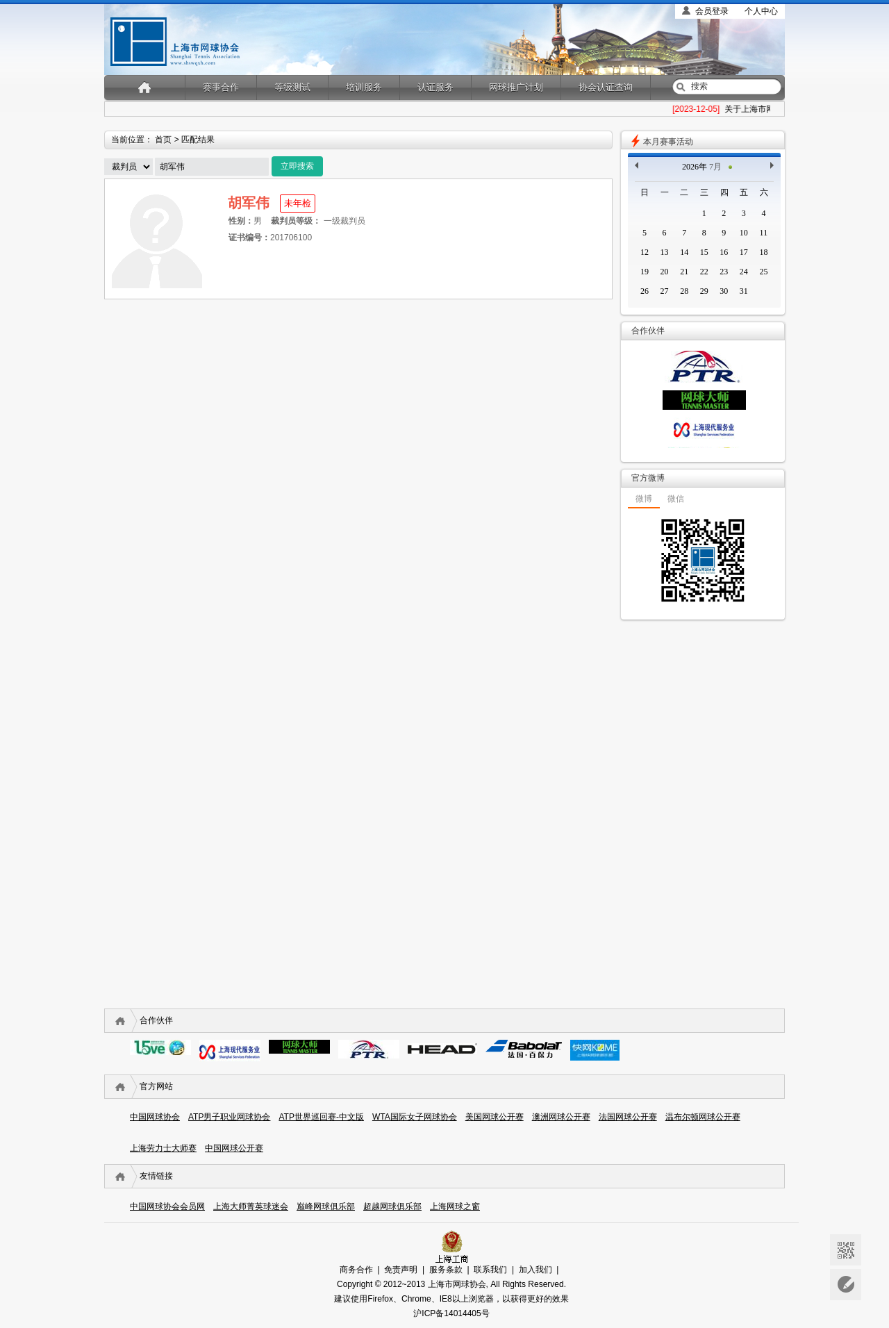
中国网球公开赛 (234, 1148)
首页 (163, 139)
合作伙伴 (156, 1020)
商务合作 (356, 1270)
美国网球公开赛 (494, 1117)
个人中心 (761, 11)
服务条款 (446, 1270)
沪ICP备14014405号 (451, 1313)
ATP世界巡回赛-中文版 (321, 1117)
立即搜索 (297, 166)
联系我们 (490, 1270)
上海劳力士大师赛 (163, 1148)
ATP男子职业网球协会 (229, 1117)
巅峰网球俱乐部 (326, 1206)
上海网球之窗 (455, 1206)
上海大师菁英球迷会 (250, 1206)
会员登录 (712, 11)
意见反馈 (845, 1284)
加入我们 (535, 1270)
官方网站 (156, 1086)
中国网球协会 (155, 1117)
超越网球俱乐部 (392, 1206)
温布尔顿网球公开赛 (702, 1117)
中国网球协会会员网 (167, 1206)
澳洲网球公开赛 (561, 1117)
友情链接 (156, 1176)
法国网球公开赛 (628, 1117)
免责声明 (400, 1270)
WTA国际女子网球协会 (414, 1117)
